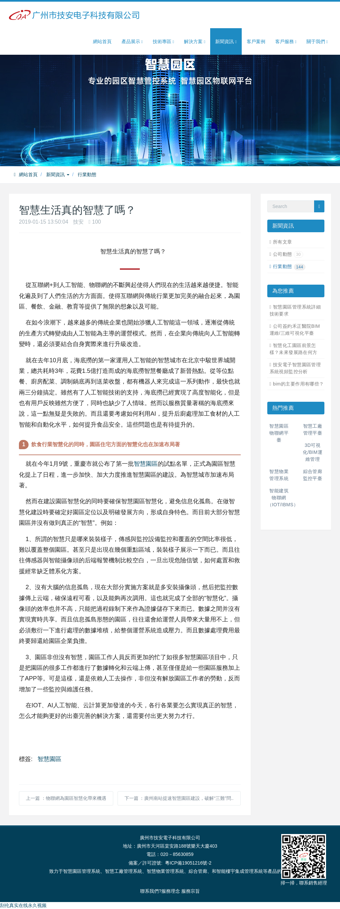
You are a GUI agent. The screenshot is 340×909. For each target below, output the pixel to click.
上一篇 (66, 798)
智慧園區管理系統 (81, 871)
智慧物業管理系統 (165, 871)
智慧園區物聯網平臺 (279, 433)
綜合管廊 (198, 871)
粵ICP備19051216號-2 (188, 863)
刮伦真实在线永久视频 (23, 905)
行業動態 (87, 174)
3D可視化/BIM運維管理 (312, 452)
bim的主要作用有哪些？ (298, 383)
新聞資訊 (57, 174)
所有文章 (282, 242)
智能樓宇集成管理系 (237, 871)
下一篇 (179, 798)
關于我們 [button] (317, 42)
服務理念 (170, 891)
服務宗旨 (190, 891)
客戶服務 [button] (286, 42)
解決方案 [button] (194, 42)
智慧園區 (146, 463)
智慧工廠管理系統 (123, 871)
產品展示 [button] (132, 42)
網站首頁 (102, 41)
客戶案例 (256, 41)
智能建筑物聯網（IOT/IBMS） (282, 497)
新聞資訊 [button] (225, 42)
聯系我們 (149, 891)
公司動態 (288, 254)
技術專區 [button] (163, 42)
